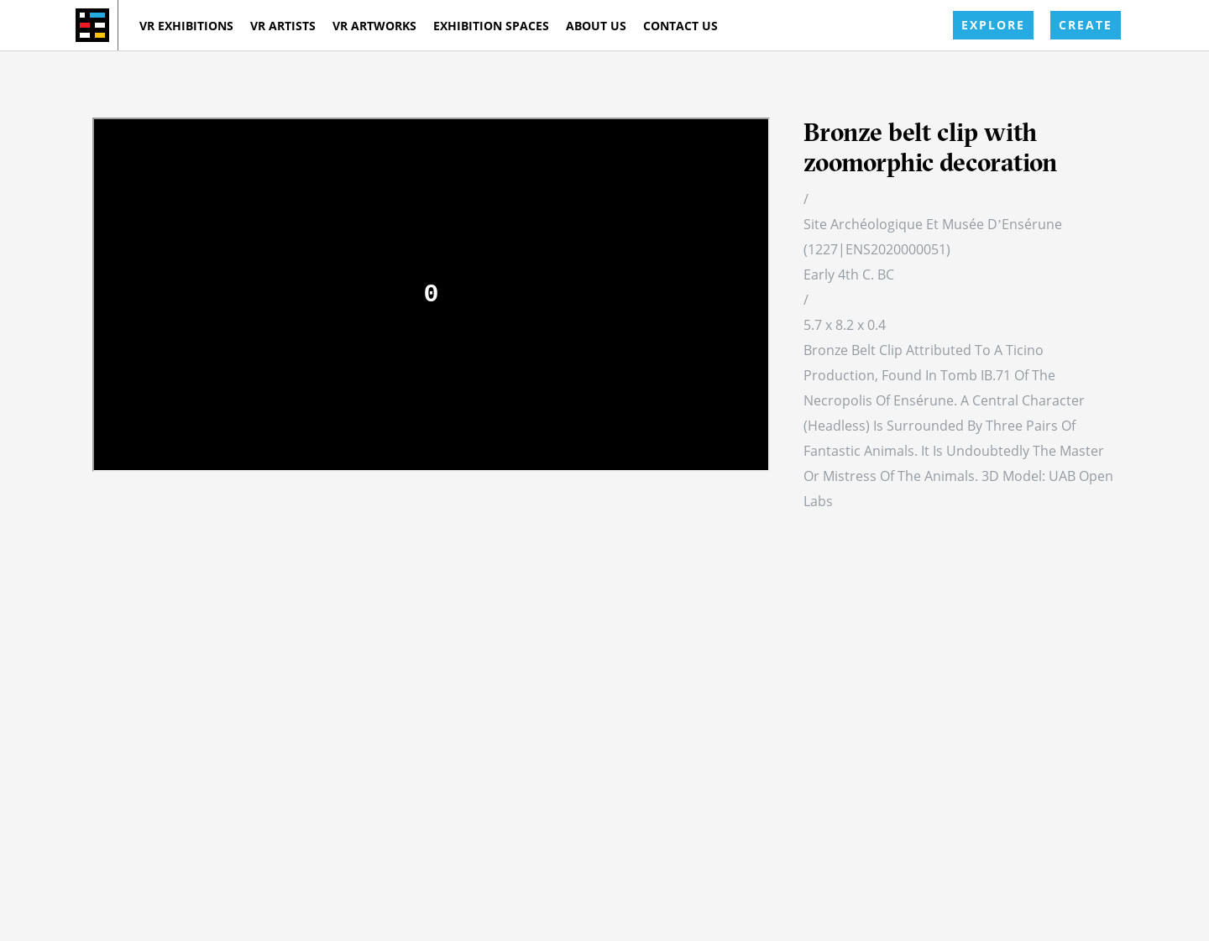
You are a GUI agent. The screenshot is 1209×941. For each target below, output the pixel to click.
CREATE (1085, 25)
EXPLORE (993, 25)
